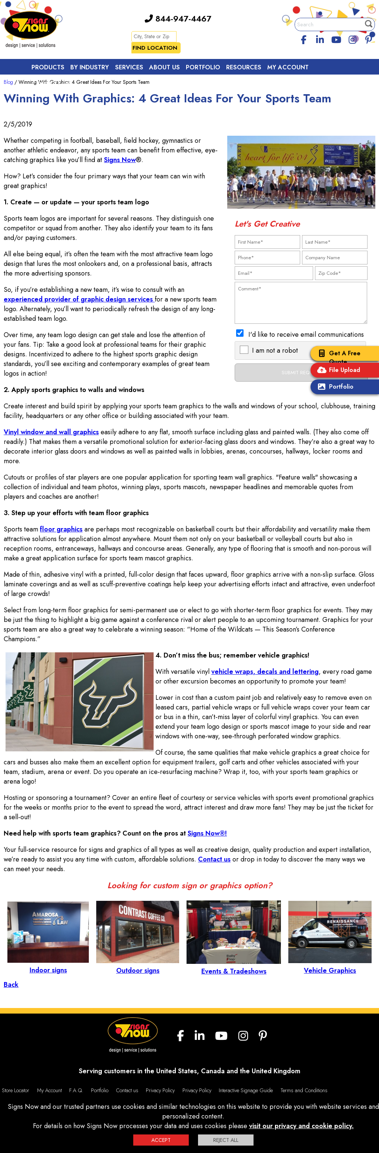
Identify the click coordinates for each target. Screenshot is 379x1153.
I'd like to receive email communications (306, 334)
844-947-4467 (178, 18)
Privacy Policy (160, 1090)
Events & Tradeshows (234, 966)
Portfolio (333, 387)
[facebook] (304, 38)
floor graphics (61, 529)
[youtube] (336, 38)
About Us (164, 67)
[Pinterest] (368, 38)
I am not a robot (275, 350)
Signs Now (120, 160)
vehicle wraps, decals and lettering (265, 671)
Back (11, 984)
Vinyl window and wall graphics (51, 432)
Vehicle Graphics (330, 965)
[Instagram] (352, 38)
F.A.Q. (76, 1090)
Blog (8, 82)
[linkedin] (320, 38)
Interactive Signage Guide (246, 1090)
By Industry (89, 67)
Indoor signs (48, 965)
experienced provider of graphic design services (79, 299)
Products (47, 67)
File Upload (337, 371)
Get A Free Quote (337, 357)
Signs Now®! (207, 833)
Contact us (214, 859)
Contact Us (51, 84)
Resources (243, 67)
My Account (288, 67)
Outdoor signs (137, 965)
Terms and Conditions (304, 1090)
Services (129, 67)
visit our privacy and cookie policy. (301, 1126)
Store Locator (15, 1090)
